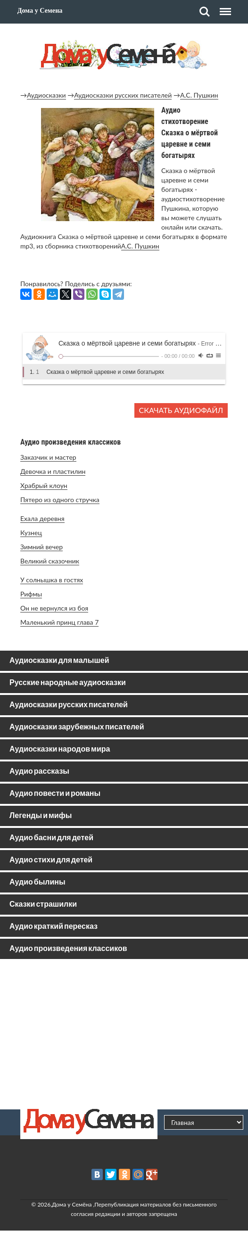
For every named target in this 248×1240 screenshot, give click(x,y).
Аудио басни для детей (51, 838)
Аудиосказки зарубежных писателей (76, 727)
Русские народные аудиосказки (67, 682)
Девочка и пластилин (52, 471)
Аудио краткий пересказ (53, 926)
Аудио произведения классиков (68, 948)
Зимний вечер (41, 547)
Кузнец (31, 533)
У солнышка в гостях (51, 580)
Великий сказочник (49, 561)
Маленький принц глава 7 (59, 622)
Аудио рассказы (39, 771)
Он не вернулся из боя (54, 608)
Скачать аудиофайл (181, 409)
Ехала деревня (42, 518)
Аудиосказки (46, 95)
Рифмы (31, 594)
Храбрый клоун (43, 485)
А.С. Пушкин (199, 95)
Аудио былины (37, 882)
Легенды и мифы (40, 815)
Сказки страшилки (43, 904)
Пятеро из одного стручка (59, 500)
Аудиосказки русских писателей (123, 95)
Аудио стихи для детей (50, 860)
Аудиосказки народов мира (59, 749)
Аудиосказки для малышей (59, 660)
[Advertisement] (124, 1034)
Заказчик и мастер (48, 457)
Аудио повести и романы (54, 793)
